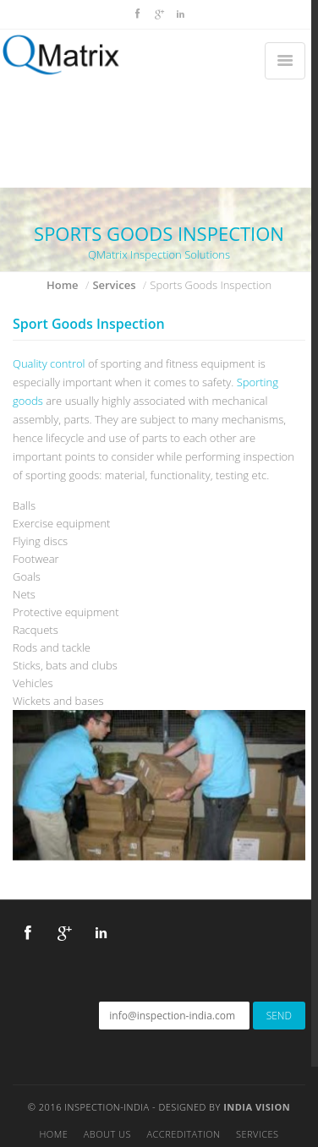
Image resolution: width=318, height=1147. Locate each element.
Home (63, 284)
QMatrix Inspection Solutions (159, 254)
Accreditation (183, 1134)
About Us (107, 1134)
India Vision (256, 1107)
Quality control (49, 363)
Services (113, 284)
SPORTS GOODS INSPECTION (159, 233)
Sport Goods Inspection (89, 323)
